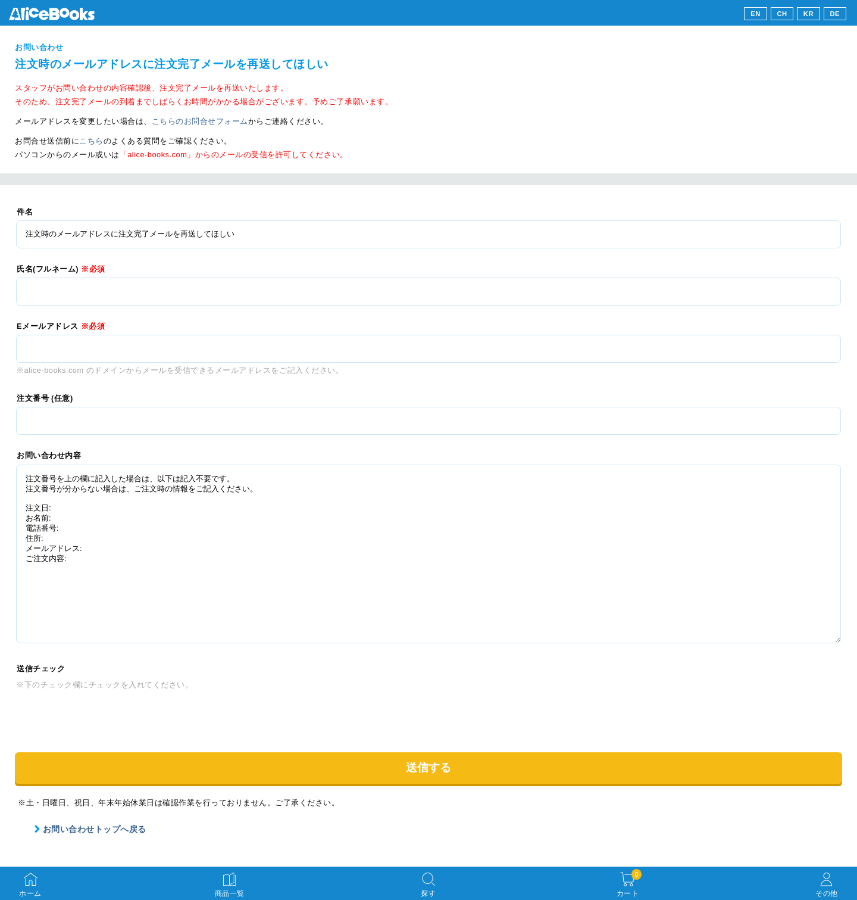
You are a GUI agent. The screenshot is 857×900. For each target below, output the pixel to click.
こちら (91, 140)
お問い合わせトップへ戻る (89, 829)
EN (755, 13)
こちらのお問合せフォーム (200, 121)
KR (808, 13)
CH (782, 13)
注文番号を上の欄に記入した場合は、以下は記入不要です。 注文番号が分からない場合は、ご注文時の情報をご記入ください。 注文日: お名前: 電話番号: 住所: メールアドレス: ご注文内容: (428, 554)
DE (835, 13)
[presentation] (106, 716)
